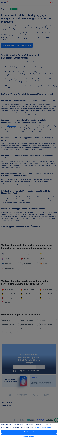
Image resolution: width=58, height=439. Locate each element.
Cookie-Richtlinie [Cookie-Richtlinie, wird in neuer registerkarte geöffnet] (37, 427)
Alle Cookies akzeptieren (29, 432)
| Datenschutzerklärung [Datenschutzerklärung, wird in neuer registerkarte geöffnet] (46, 427)
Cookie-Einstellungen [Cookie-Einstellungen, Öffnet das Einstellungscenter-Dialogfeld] (29, 436)
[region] (29, 431)
